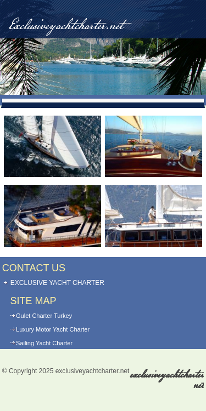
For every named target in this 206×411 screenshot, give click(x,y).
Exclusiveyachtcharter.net (65, 26)
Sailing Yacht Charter (44, 343)
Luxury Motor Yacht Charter (53, 329)
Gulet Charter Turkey (44, 315)
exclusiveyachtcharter (167, 380)
